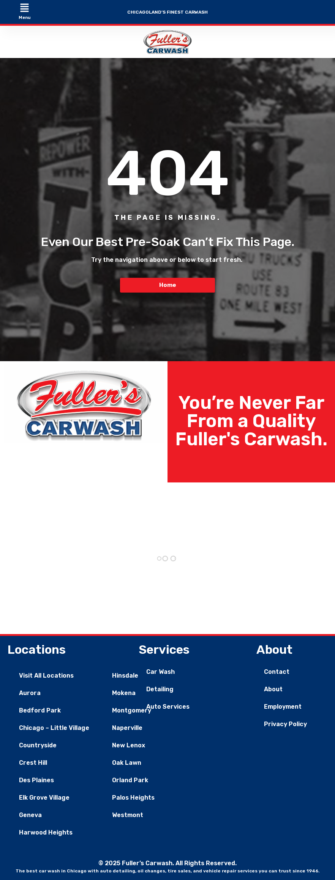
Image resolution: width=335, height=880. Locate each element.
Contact (276, 671)
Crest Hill (33, 762)
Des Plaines (36, 780)
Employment (283, 706)
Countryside (38, 745)
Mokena (124, 693)
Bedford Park (40, 710)
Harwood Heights (46, 832)
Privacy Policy (285, 724)
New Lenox (128, 745)
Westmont (127, 815)
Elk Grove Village (44, 797)
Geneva (30, 815)
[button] (24, 8)
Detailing (160, 689)
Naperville (127, 727)
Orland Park (130, 780)
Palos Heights (133, 797)
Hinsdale (125, 675)
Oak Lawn (126, 762)
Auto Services (168, 706)
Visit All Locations (46, 675)
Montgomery (131, 710)
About (273, 689)
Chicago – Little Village (54, 727)
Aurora (30, 693)
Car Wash (160, 671)
